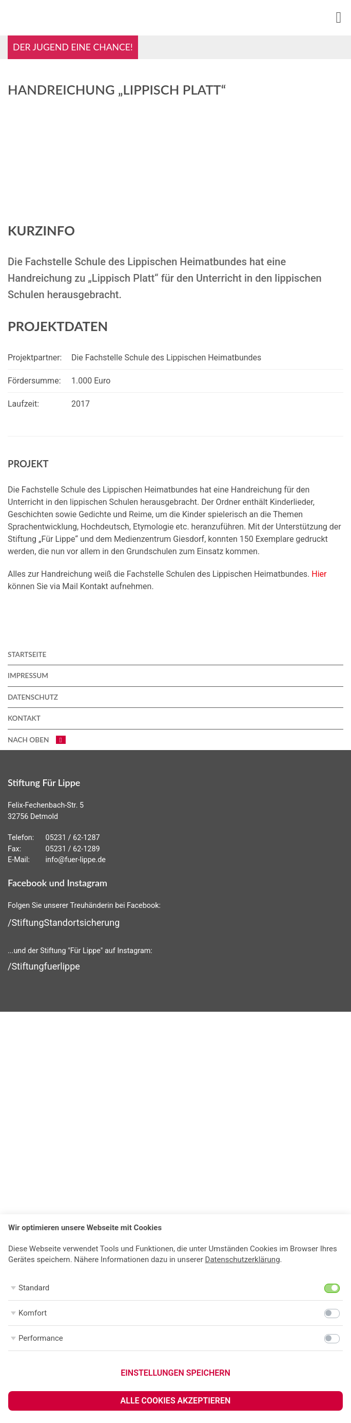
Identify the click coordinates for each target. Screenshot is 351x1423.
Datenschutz (33, 697)
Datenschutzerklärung (242, 1259)
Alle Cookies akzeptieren (176, 1401)
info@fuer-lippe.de (76, 859)
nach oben (37, 740)
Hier (318, 574)
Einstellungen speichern (175, 1373)
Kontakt (24, 718)
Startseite (27, 654)
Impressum (28, 675)
